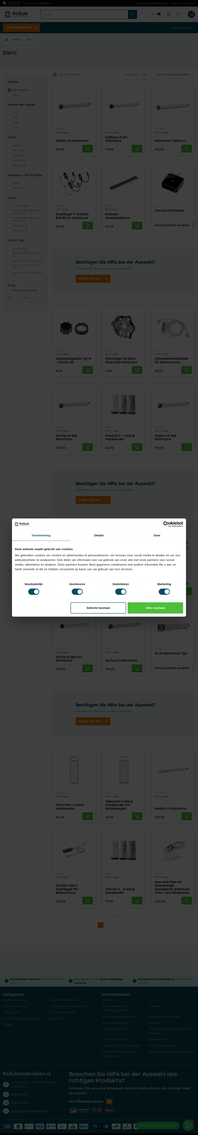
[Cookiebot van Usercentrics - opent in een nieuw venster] (166, 524)
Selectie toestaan (98, 607)
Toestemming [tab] (41, 535)
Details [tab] (99, 535)
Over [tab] (157, 535)
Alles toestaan (155, 607)
